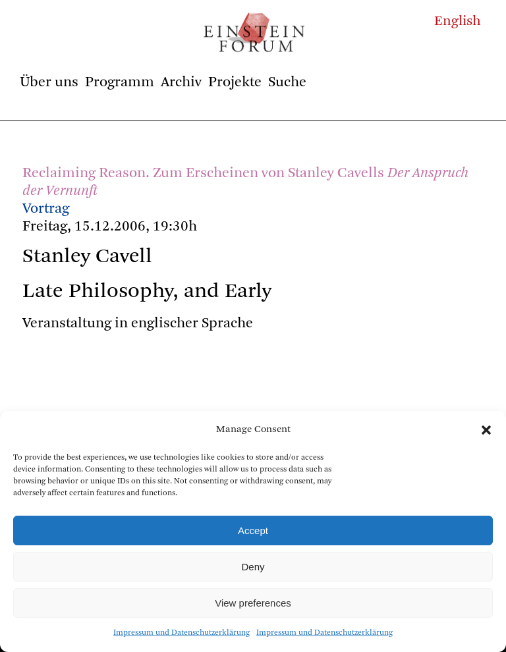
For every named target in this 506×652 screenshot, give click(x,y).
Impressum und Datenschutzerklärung (181, 633)
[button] (486, 430)
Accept (253, 530)
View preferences (253, 603)
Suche (287, 82)
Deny (252, 566)
